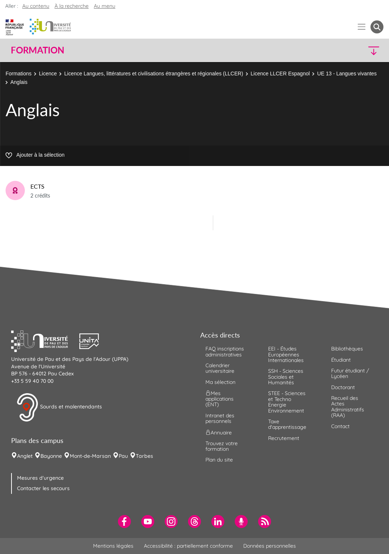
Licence (48, 73)
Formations (19, 73)
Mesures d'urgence (40, 478)
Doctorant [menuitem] (343, 387)
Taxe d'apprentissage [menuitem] (287, 424)
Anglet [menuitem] (25, 456)
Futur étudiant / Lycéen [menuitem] (350, 373)
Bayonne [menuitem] (51, 456)
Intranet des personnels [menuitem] (219, 418)
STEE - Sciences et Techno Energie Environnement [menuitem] (287, 402)
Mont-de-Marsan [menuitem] (90, 456)
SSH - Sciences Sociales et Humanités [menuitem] (285, 377)
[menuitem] (124, 521)
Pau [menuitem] (123, 456)
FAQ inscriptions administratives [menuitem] (224, 351)
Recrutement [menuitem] (283, 438)
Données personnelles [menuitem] (269, 545)
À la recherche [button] (72, 6)
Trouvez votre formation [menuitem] (221, 446)
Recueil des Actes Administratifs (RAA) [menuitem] (347, 406)
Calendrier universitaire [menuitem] (219, 368)
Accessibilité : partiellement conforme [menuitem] (188, 545)
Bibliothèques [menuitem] (347, 348)
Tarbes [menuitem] (144, 456)
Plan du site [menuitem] (219, 459)
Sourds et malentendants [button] (59, 407)
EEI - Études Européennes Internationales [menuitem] (286, 354)
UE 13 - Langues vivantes (346, 73)
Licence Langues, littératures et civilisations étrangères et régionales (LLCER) (153, 73)
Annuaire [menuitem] (218, 432)
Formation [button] (37, 50)
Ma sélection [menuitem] (220, 382)
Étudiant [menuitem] (341, 359)
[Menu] (361, 27)
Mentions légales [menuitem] (113, 545)
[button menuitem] (376, 26)
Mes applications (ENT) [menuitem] (219, 399)
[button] (338, 50)
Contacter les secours (43, 488)
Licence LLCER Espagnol (280, 73)
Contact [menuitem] (340, 426)
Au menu (104, 6)
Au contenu (35, 6)
